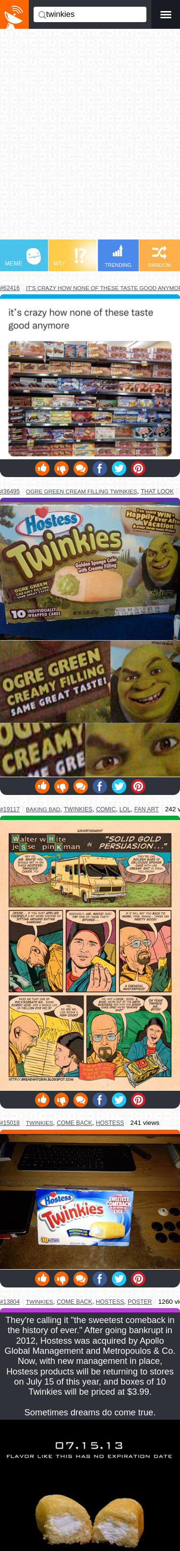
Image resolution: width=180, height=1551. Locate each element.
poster (140, 1302)
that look (157, 491)
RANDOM (159, 256)
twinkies (78, 809)
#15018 (10, 1123)
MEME (23, 257)
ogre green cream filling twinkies (81, 491)
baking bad (43, 809)
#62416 (10, 288)
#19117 (10, 809)
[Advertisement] (90, 139)
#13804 (10, 1302)
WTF (69, 257)
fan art (146, 809)
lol (125, 809)
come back (74, 1123)
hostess (110, 1123)
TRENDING (118, 256)
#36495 (10, 491)
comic (106, 809)
